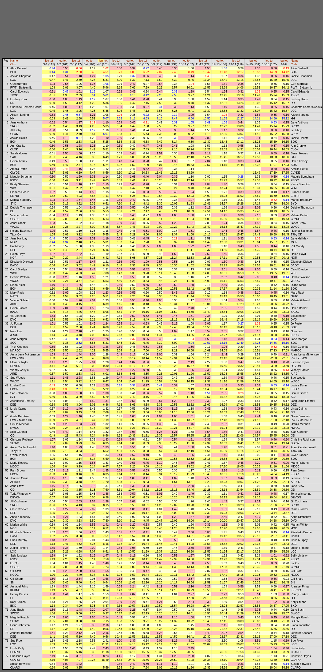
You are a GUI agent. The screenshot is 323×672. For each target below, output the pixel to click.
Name (14, 60)
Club (13, 64)
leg (47, 60)
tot (51, 60)
